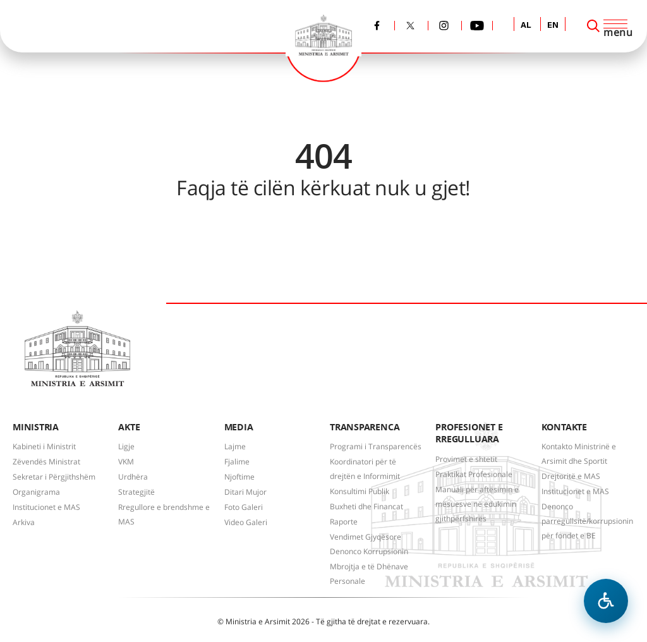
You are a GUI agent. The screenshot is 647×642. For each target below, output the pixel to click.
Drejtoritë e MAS (570, 476)
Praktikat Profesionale (473, 474)
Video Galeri (245, 522)
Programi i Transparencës (375, 446)
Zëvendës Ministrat (46, 461)
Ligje (126, 446)
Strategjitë (136, 492)
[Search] (593, 26)
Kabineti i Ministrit (44, 446)
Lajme (235, 446)
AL (526, 25)
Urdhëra (133, 476)
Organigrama (36, 492)
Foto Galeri (243, 507)
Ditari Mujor (245, 492)
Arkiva (24, 522)
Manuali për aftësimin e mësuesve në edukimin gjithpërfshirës (477, 504)
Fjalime (237, 461)
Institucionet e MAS (46, 507)
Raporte (344, 521)
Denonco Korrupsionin (369, 551)
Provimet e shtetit (466, 459)
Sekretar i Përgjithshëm (54, 476)
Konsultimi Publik (359, 491)
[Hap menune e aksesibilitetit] (606, 601)
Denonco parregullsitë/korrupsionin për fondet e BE (587, 521)
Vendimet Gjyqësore (365, 536)
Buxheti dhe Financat (366, 506)
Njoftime (239, 476)
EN (553, 25)
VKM (126, 461)
